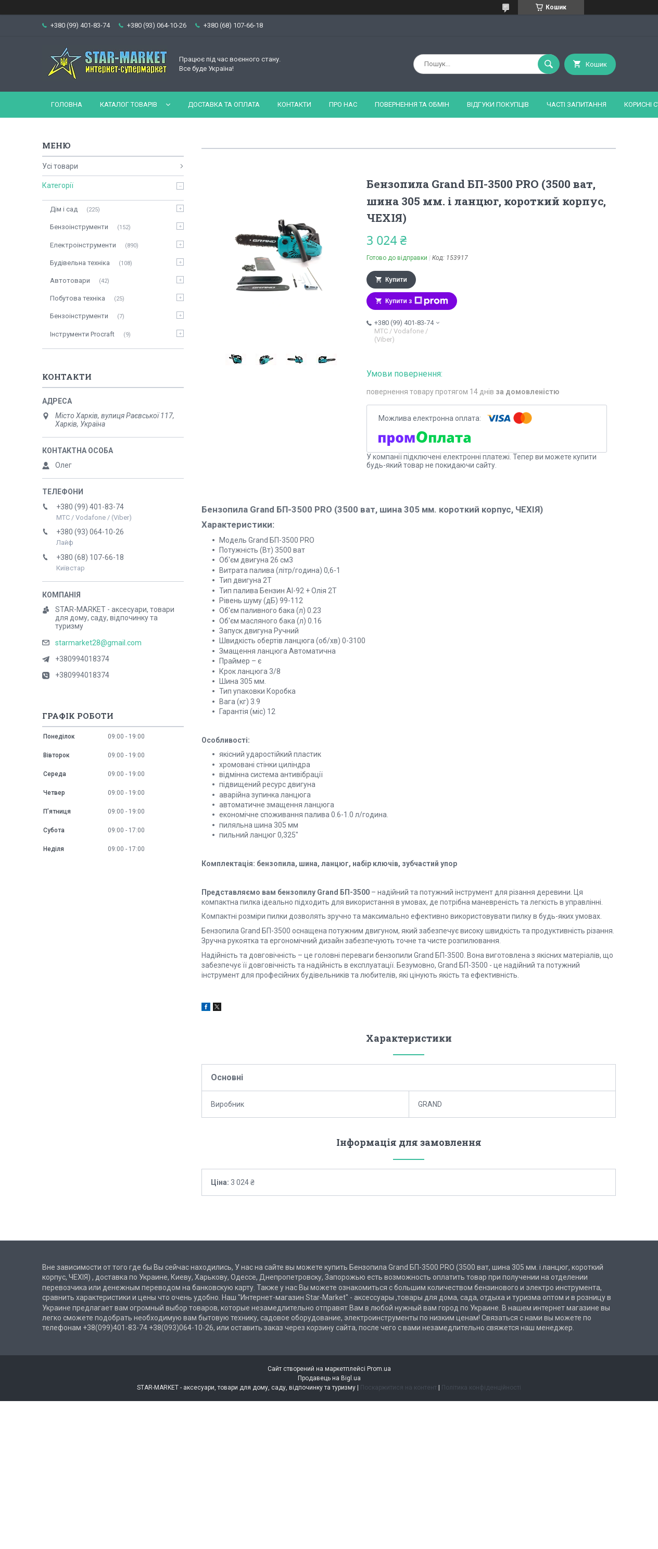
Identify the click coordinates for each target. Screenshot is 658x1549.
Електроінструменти (83, 245)
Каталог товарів (128, 104)
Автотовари (70, 280)
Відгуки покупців (498, 104)
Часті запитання (576, 104)
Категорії (57, 185)
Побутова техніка (77, 298)
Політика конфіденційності (481, 1387)
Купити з (416, 301)
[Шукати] (549, 64)
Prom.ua (379, 1368)
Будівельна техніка (80, 263)
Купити (396, 279)
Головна (66, 104)
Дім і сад (64, 209)
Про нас (343, 104)
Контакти (294, 104)
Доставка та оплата (224, 104)
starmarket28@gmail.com (98, 643)
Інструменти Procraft (82, 334)
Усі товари (60, 166)
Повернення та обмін (412, 104)
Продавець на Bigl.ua (329, 1378)
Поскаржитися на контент (398, 1387)
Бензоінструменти (79, 227)
